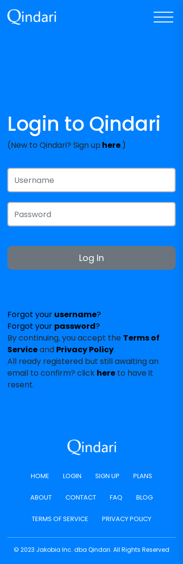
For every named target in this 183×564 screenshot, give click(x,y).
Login (72, 476)
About (41, 497)
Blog (144, 497)
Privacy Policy (126, 519)
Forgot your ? (54, 314)
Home (40, 476)
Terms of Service (60, 519)
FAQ (116, 497)
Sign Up (107, 476)
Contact (80, 497)
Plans (142, 476)
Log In (91, 258)
